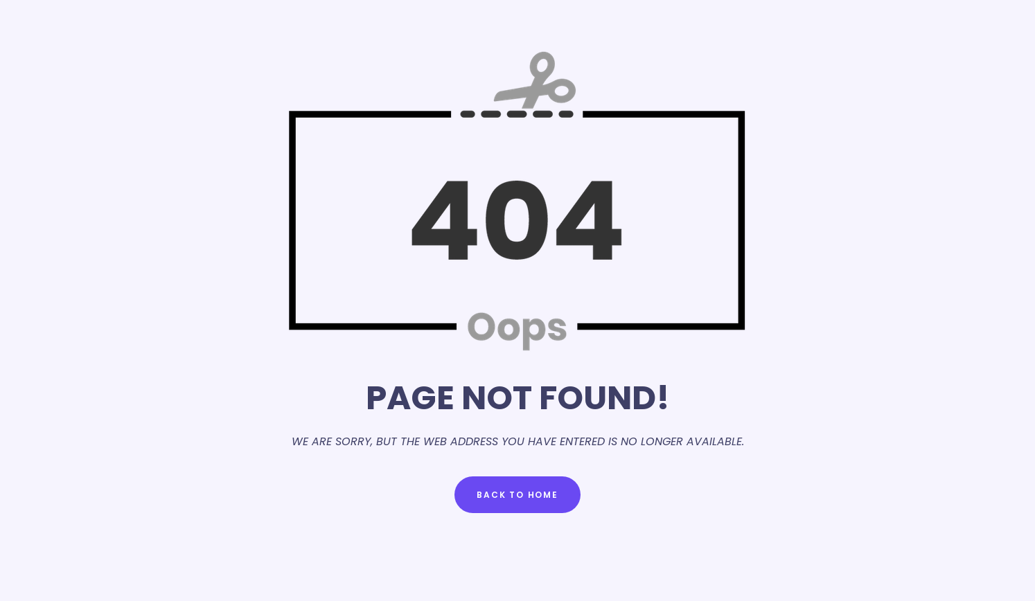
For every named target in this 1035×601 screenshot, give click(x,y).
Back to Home (517, 495)
